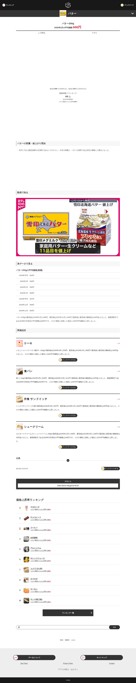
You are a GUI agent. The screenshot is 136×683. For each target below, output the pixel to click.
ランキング (10, 5)
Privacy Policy (68, 663)
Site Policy (24, 663)
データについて (34, 658)
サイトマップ (102, 658)
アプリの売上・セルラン (68, 669)
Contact (112, 663)
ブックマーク (129, 5)
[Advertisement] (68, 120)
